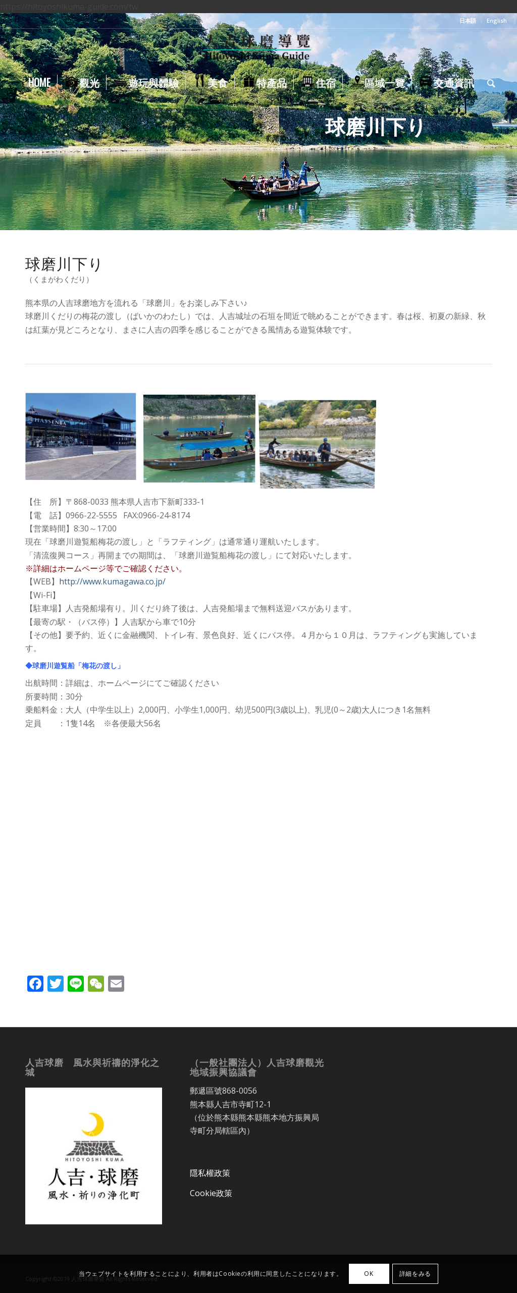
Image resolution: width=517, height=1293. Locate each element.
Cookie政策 (211, 1193)
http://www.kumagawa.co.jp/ (112, 581)
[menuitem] (468, 20)
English (497, 20)
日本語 (467, 20)
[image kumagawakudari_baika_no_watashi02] (203, 441)
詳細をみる (415, 1273)
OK (368, 1273)
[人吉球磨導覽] (259, 49)
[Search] (488, 82)
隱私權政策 (210, 1172)
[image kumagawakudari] (84, 441)
